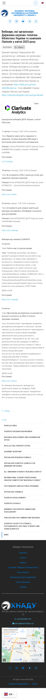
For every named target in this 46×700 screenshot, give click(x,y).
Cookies (34, 684)
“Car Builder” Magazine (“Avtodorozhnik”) (23, 567)
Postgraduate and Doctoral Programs (21, 486)
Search (36, 3)
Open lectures (10, 426)
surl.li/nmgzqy (7, 161)
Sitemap (23, 587)
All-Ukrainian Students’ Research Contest (23, 472)
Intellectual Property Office (17, 446)
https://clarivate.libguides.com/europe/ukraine (22, 95)
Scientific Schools (12, 503)
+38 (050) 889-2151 (23, 619)
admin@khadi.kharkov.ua (23, 623)
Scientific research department (18, 431)
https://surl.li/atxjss (9, 381)
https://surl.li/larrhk (9, 194)
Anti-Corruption (23, 572)
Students (23, 562)
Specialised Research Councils (17, 457)
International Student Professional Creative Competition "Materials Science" (22, 479)
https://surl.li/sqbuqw (10, 299)
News (6, 535)
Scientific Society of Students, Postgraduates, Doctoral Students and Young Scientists (22, 526)
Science (23, 557)
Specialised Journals (13, 492)
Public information (23, 582)
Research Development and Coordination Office (22, 438)
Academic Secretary (13, 452)
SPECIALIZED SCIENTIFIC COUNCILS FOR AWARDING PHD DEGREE (19, 464)
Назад (7, 411)
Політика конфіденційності (19, 684)
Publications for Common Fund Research (22, 518)
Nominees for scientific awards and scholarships (19, 510)
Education (23, 553)
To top (4, 420)
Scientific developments (15, 498)
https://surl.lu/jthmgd (10, 230)
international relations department (23, 577)
